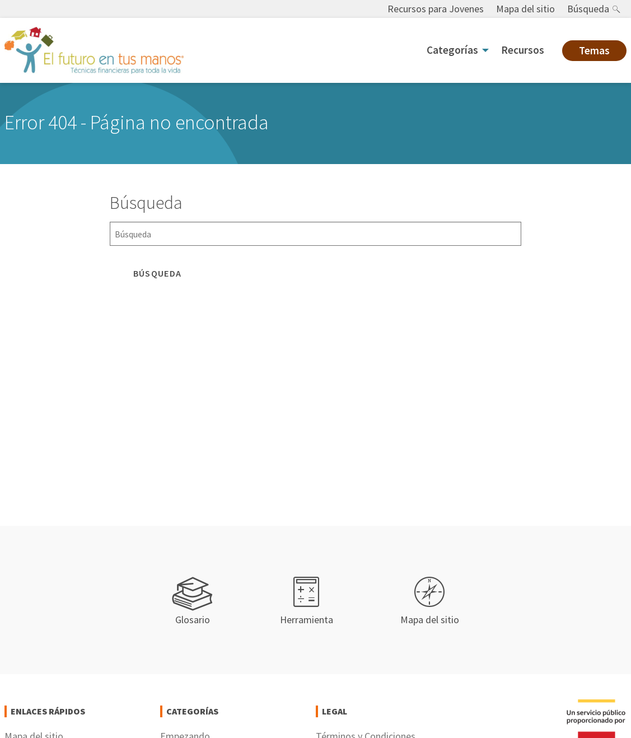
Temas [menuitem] (594, 50)
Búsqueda (588, 8)
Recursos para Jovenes (435, 8)
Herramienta (306, 601)
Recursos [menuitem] (522, 50)
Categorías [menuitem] (452, 50)
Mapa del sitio (525, 8)
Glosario (192, 601)
